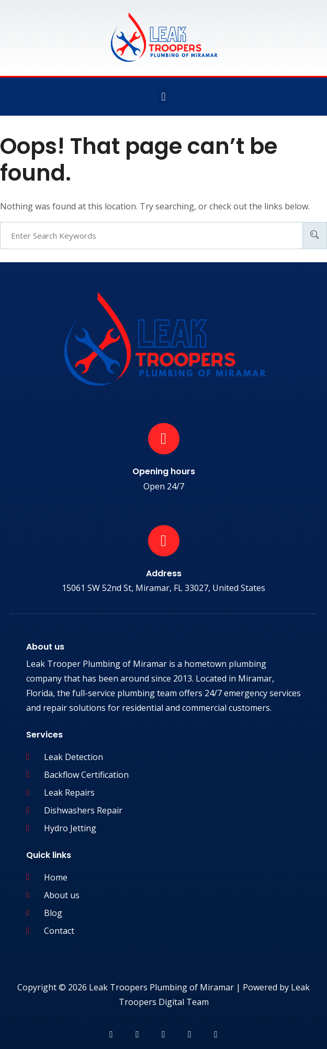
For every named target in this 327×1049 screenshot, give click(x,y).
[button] (163, 96)
